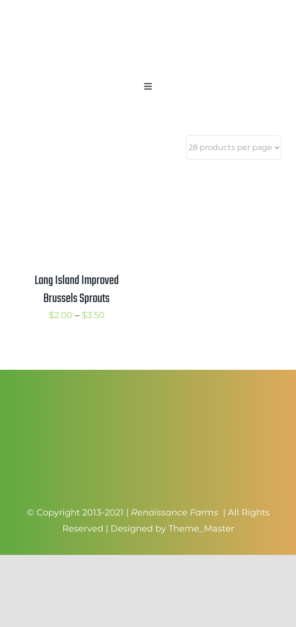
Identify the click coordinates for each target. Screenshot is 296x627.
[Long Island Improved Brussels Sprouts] (76, 177)
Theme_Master (201, 528)
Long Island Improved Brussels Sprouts (77, 289)
